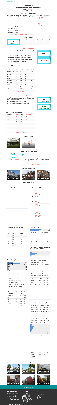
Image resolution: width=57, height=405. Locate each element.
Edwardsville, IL (38, 209)
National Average (28, 114)
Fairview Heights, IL (38, 215)
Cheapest (24, 393)
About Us (39, 393)
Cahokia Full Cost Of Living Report (21, 132)
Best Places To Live (26, 395)
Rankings (39, 23)
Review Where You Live (36, 164)
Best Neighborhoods (26, 394)
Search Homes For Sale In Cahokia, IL (21, 34)
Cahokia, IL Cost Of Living (28, 95)
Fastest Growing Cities (26, 398)
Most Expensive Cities (26, 399)
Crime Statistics (40, 18)
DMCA (39, 398)
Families (24, 397)
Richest (24, 402)
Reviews (39, 22)
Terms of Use (40, 397)
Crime (29, 9)
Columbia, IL (37, 207)
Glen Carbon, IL (37, 212)
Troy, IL (36, 198)
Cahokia (17, 114)
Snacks (11, 1)
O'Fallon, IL (37, 190)
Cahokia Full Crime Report (21, 91)
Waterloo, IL (37, 193)
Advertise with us (41, 394)
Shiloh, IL (36, 201)
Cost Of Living (32, 9)
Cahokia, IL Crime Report (28, 48)
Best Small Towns (26, 396)
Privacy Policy (40, 396)
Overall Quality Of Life (41, 17)
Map (39, 24)
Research (24, 400)
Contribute (40, 395)
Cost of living (40, 19)
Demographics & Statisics (42, 25)
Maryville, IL (37, 196)
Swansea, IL (37, 204)
